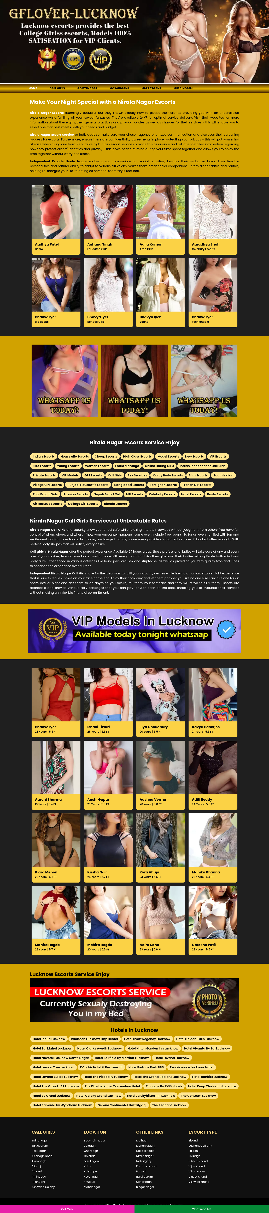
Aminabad (39, 1177)
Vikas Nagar (197, 1171)
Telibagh (194, 1156)
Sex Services (137, 475)
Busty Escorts (217, 494)
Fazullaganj (92, 1161)
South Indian (223, 475)
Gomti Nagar (87, 88)
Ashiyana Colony (43, 1187)
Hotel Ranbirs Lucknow (209, 1077)
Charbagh (91, 1151)
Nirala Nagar (145, 1156)
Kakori (88, 1166)
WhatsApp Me (201, 1209)
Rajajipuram (144, 1177)
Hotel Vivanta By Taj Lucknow (207, 1048)
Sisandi (193, 1141)
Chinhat (89, 1156)
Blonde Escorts (115, 504)
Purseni (141, 1171)
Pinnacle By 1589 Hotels (164, 1086)
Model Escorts (168, 456)
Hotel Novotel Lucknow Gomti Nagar (61, 1058)
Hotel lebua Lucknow (49, 1039)
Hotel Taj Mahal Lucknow (52, 1048)
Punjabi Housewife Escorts (88, 485)
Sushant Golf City (200, 1146)
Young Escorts (68, 466)
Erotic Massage (127, 466)
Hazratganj (151, 88)
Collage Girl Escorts (83, 504)
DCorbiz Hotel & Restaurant (101, 1067)
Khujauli (89, 1182)
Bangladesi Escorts (129, 485)
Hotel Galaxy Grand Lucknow (98, 1096)
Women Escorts (97, 466)
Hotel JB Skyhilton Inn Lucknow (151, 1096)
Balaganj (90, 1146)
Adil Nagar (39, 1151)
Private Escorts (44, 475)
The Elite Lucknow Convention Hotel (112, 1086)
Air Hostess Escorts (47, 504)
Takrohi (193, 1151)
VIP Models (70, 475)
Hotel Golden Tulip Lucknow (197, 1039)
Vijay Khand (197, 1166)
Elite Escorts (42, 466)
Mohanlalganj (145, 1146)
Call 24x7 (67, 1209)
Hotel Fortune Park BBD (146, 1067)
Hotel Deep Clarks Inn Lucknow (212, 1086)
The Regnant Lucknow (169, 1105)
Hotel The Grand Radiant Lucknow (159, 1077)
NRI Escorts (134, 494)
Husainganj (183, 88)
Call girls (57, 88)
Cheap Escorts (106, 456)
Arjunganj (38, 1182)
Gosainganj (119, 88)
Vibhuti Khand (198, 1161)
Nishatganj (143, 1161)
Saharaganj (144, 1182)
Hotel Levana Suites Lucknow (55, 1077)
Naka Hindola (145, 1151)
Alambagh (39, 1161)
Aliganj (36, 1166)
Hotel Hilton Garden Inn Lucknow (153, 1048)
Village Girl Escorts (47, 485)
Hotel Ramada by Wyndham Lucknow (62, 1105)
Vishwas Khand (199, 1182)
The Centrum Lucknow (198, 1096)
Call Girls (115, 475)
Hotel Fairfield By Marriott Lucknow (122, 1058)
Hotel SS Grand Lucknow (52, 1096)
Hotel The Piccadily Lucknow (106, 1077)
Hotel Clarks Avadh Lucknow (99, 1048)
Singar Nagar (145, 1187)
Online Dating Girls (159, 466)
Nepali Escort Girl (107, 494)
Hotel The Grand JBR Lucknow (56, 1086)
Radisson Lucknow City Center (94, 1039)
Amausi (37, 1171)
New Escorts (194, 456)
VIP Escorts (218, 456)
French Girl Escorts (197, 485)
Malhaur (142, 1141)
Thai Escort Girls (45, 494)
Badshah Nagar (94, 1141)
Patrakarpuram (146, 1166)
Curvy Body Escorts (168, 475)
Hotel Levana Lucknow (172, 1058)
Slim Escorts (198, 475)
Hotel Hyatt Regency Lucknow (147, 1039)
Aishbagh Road (42, 1156)
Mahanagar (92, 1187)
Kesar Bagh (92, 1177)
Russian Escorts (75, 494)
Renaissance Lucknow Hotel (191, 1067)
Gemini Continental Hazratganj (121, 1105)
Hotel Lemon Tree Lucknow (53, 1067)
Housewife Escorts (75, 456)
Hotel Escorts (191, 494)
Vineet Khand (198, 1177)
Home (33, 88)
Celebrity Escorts (162, 494)
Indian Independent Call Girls (202, 466)
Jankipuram (40, 1146)
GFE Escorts (93, 475)
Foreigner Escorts (163, 485)
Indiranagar (40, 1141)
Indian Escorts (44, 456)
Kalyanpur (91, 1171)
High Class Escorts (137, 456)
